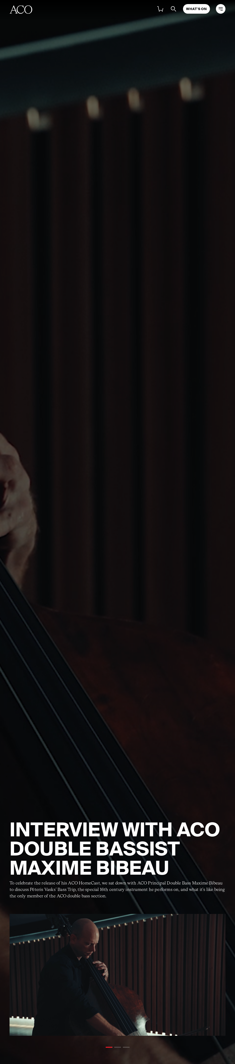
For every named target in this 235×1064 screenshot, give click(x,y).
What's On (196, 9)
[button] (109, 1047)
